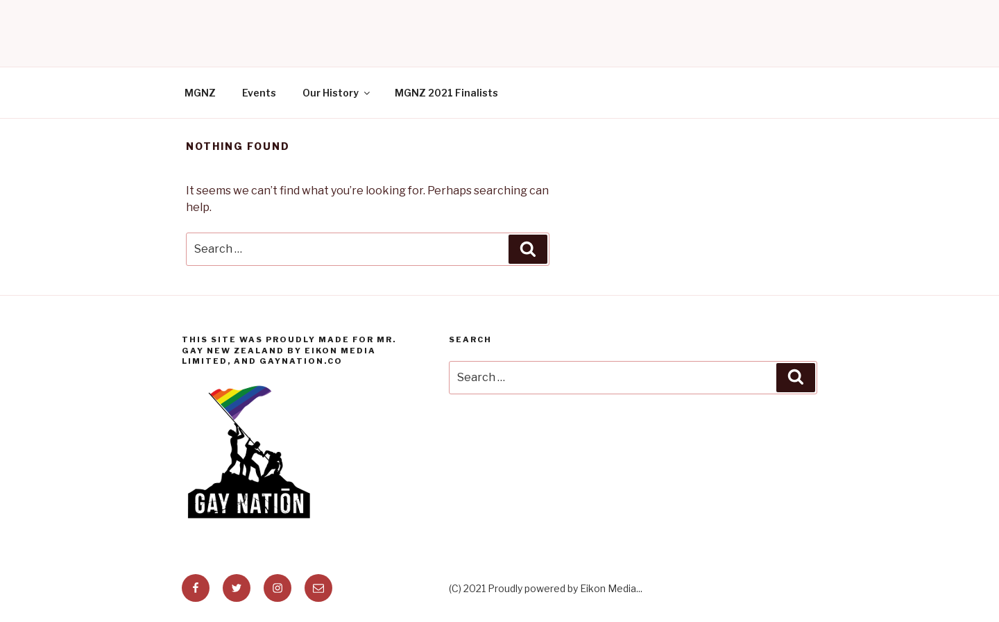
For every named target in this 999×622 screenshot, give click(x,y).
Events (259, 93)
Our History (337, 93)
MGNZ (200, 93)
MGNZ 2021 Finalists (446, 93)
